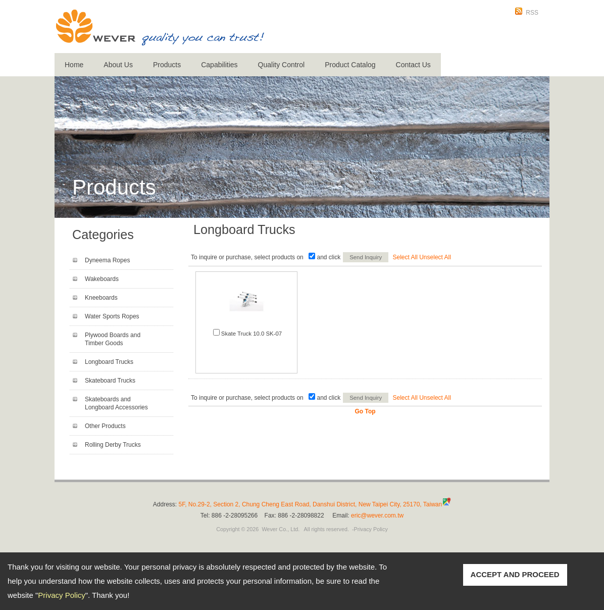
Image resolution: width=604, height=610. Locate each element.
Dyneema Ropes (107, 260)
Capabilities (219, 65)
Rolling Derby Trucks (113, 444)
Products (167, 65)
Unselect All (435, 257)
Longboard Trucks (109, 361)
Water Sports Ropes (112, 316)
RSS (532, 12)
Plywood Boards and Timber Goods (112, 339)
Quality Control (281, 65)
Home (74, 65)
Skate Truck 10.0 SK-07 (251, 334)
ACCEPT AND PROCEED (515, 574)
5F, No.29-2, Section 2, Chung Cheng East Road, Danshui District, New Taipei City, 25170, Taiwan (310, 504)
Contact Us (413, 65)
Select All (405, 257)
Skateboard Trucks (110, 380)
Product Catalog (350, 65)
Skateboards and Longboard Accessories (116, 403)
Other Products (105, 426)
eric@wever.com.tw (377, 515)
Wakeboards (102, 279)
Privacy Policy (61, 595)
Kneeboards (101, 297)
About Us (118, 65)
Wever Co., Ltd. (280, 529)
